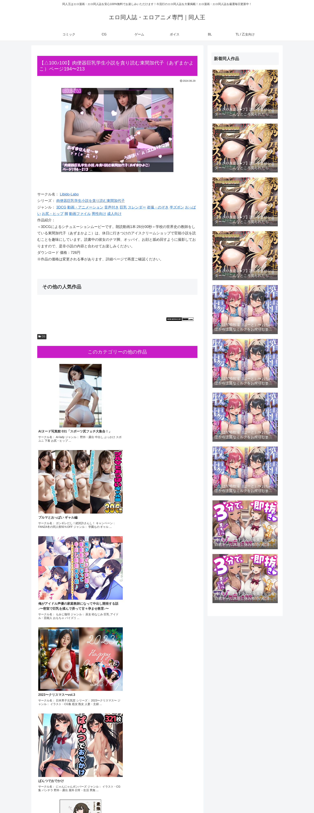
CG (41, 336)
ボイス (246, 800)
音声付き (111, 207)
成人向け (114, 214)
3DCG (61, 207)
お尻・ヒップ (52, 214)
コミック (211, 800)
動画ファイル (80, 214)
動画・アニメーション (85, 207)
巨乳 (123, 207)
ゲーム (233, 800)
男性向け (99, 214)
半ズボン (177, 207)
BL (256, 800)
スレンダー (137, 207)
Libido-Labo (69, 194)
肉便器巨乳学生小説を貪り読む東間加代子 (90, 201)
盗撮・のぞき (158, 207)
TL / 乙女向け (270, 800)
